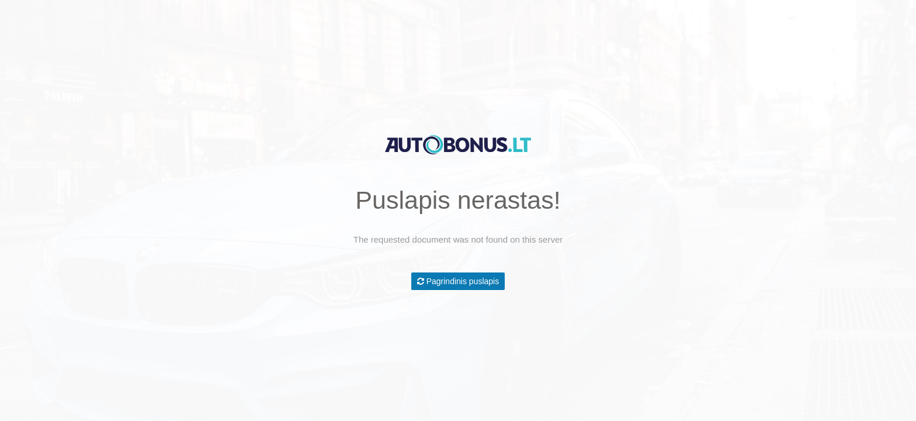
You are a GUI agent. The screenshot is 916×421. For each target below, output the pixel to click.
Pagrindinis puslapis (458, 281)
